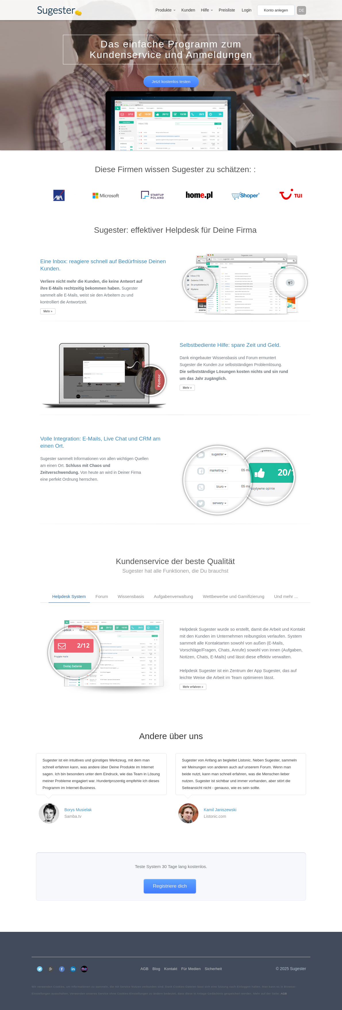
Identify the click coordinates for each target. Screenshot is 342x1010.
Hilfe (207, 10)
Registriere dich (170, 886)
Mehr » (47, 311)
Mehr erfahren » (193, 686)
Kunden (188, 10)
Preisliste (227, 10)
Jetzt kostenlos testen (171, 82)
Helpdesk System (69, 596)
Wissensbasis (131, 596)
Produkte (165, 10)
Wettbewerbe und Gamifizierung (233, 596)
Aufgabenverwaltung (173, 596)
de (301, 10)
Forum (101, 596)
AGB (283, 993)
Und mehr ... (286, 596)
